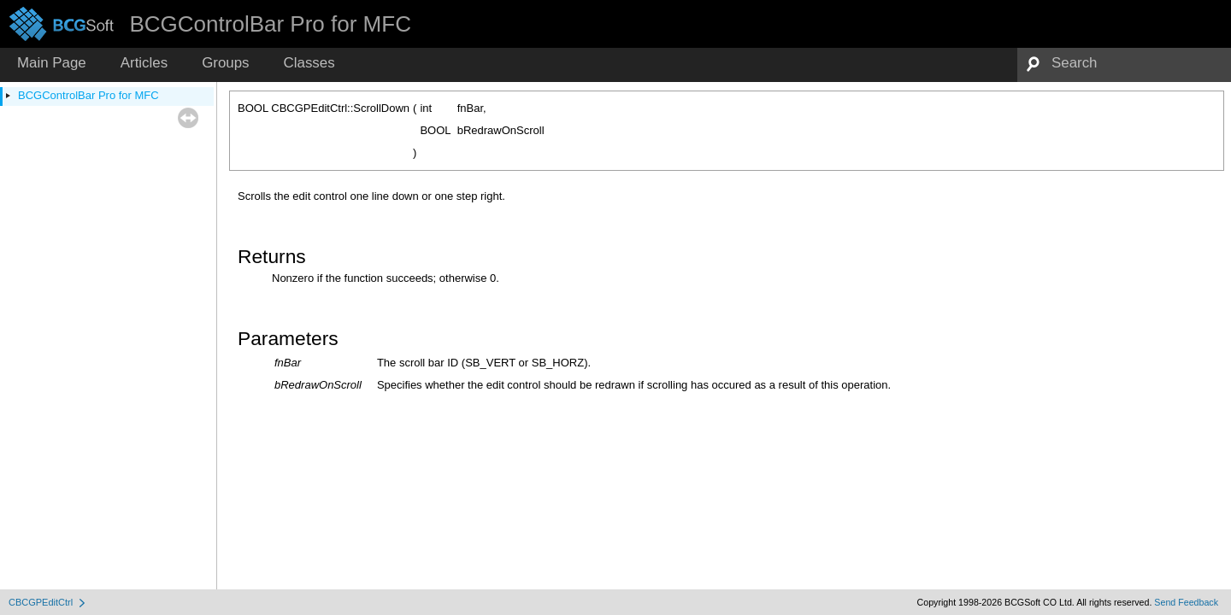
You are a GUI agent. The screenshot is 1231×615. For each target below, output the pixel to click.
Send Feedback (1186, 602)
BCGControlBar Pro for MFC (88, 95)
